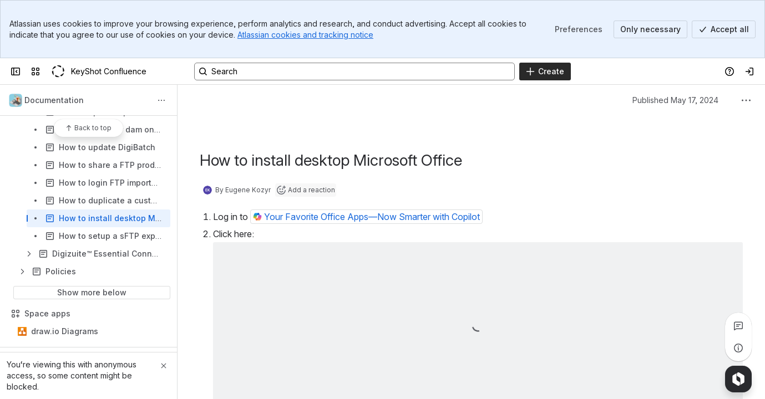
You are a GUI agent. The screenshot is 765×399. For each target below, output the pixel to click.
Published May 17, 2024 (675, 100)
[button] (366, 216)
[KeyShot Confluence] (58, 71)
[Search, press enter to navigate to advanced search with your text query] (354, 71)
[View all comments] (738, 326)
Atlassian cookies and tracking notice (305, 34)
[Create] (545, 71)
